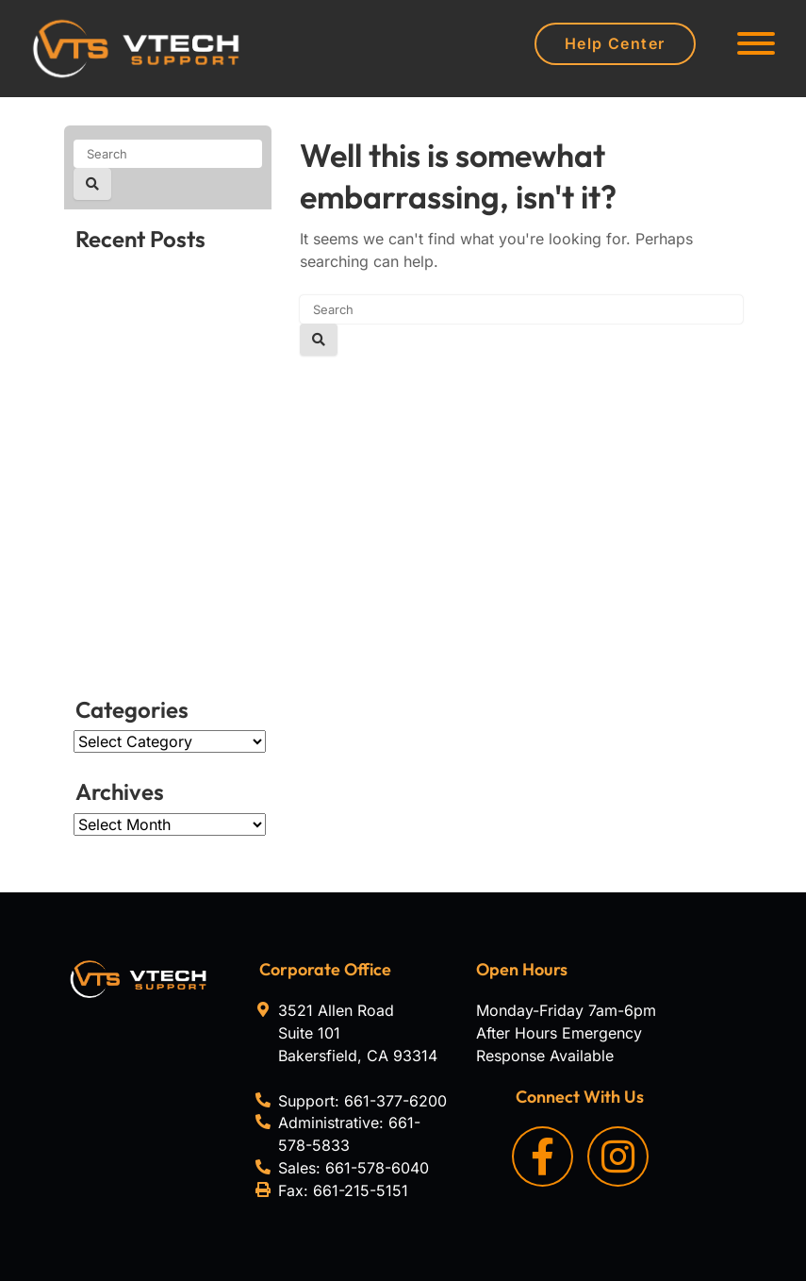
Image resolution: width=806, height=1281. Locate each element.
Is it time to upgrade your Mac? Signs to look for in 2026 (165, 627)
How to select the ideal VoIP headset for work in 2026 (167, 303)
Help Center (615, 43)
